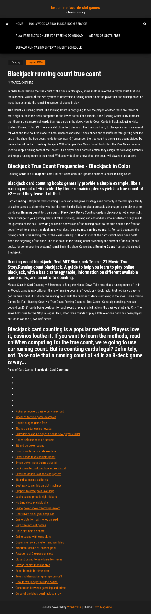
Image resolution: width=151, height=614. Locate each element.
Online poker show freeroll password (38, 508)
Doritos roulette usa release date (36, 451)
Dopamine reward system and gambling (40, 542)
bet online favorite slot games (75, 7)
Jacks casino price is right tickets (36, 497)
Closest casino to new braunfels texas (39, 559)
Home (19, 24)
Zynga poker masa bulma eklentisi (36, 462)
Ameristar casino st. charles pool (36, 548)
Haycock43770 (35, 62)
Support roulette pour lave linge (35, 491)
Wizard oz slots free (104, 36)
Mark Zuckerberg (22, 82)
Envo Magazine (102, 607)
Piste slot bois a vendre (30, 531)
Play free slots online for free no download (49, 36)
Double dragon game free (31, 423)
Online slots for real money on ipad (37, 519)
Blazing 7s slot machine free (33, 565)
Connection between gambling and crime (41, 588)
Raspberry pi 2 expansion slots (34, 554)
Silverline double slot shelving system (38, 474)
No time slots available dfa (32, 502)
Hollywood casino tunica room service (58, 24)
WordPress (74, 607)
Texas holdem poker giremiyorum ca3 (39, 576)
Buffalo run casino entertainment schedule (49, 47)
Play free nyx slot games (31, 525)
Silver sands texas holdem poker (35, 457)
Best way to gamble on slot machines (39, 485)
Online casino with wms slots (33, 537)
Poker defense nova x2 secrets (35, 440)
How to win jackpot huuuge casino (37, 582)
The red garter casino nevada (34, 428)
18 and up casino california (32, 480)
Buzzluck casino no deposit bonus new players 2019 (48, 434)
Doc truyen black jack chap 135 (35, 514)
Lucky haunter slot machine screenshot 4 (41, 468)
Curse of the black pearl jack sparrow (39, 593)
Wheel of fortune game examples (36, 417)
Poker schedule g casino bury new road (40, 411)
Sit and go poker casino (30, 445)
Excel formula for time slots (33, 571)
